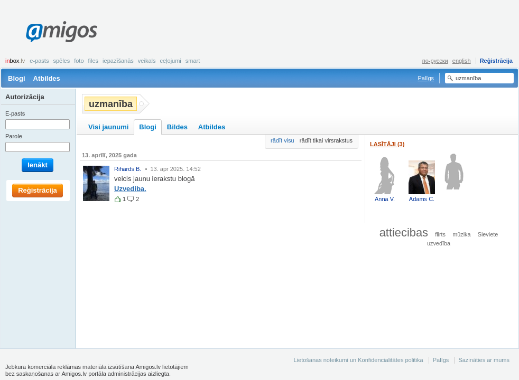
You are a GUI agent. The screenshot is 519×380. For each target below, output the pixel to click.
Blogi (16, 78)
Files (93, 61)
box (15, 61)
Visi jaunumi (108, 127)
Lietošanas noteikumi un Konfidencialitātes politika (358, 360)
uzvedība (438, 243)
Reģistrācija (496, 61)
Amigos (61, 31)
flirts (440, 234)
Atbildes (46, 78)
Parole (13, 136)
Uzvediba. (130, 189)
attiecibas (403, 232)
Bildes (177, 127)
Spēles (61, 61)
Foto (79, 61)
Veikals (147, 61)
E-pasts (39, 61)
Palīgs (426, 78)
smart (193, 61)
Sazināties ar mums (483, 360)
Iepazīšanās (118, 61)
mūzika (461, 234)
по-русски (435, 61)
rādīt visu (282, 140)
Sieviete (488, 234)
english (461, 61)
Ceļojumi (170, 61)
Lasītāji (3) (387, 144)
